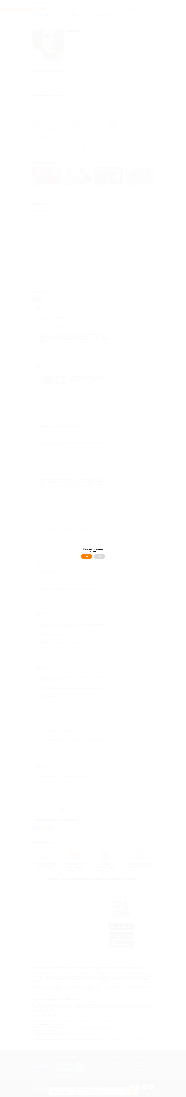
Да (87, 556)
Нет (99, 556)
